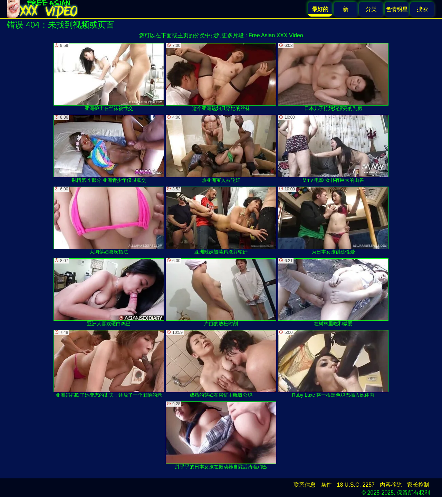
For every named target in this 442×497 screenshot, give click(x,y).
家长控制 (418, 485)
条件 (326, 485)
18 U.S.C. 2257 (356, 485)
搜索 (422, 9)
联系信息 (305, 485)
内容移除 (391, 485)
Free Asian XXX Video (276, 35)
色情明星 (397, 9)
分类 (371, 9)
